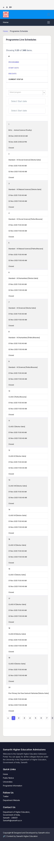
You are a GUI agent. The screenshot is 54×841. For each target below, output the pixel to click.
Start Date (13, 68)
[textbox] (26, 92)
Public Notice (8, 778)
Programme (13, 62)
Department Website (11, 800)
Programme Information (12, 786)
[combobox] (27, 92)
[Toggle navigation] (48, 14)
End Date (12, 74)
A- (4, 7)
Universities (7, 782)
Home (5, 22)
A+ (10, 7)
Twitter (6, 796)
